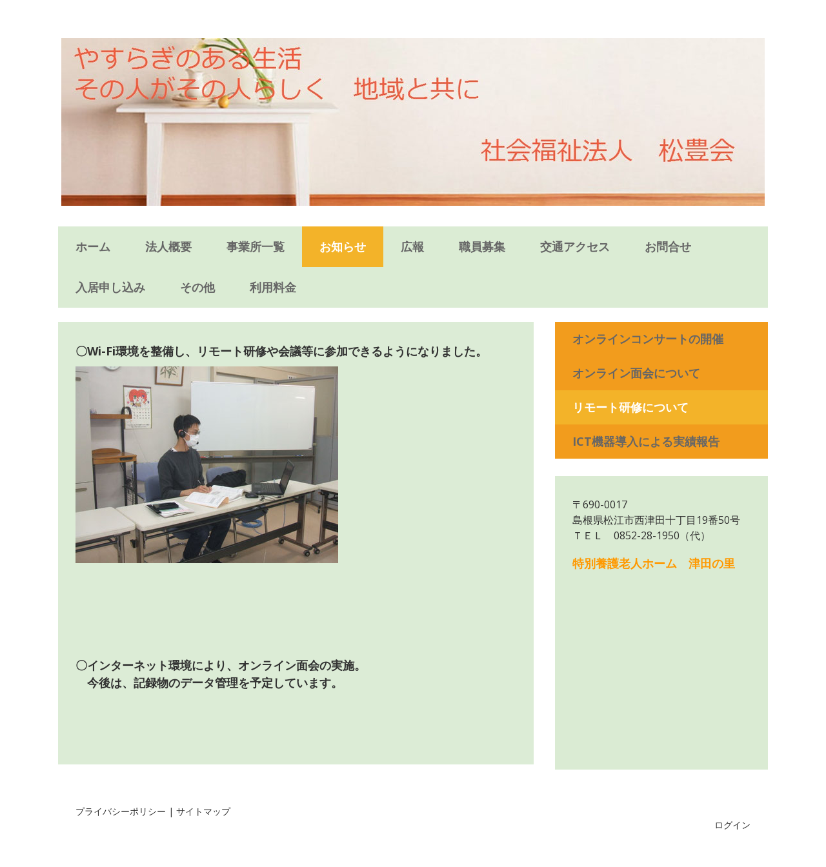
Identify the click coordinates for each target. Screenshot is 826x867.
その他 (197, 287)
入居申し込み (110, 287)
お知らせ (342, 246)
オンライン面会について (636, 373)
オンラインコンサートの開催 (647, 338)
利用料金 (273, 287)
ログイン (732, 825)
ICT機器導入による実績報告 (646, 441)
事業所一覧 (256, 246)
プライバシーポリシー (121, 811)
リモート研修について (630, 407)
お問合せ (668, 246)
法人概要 (168, 246)
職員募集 (482, 246)
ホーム (93, 246)
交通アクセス (575, 246)
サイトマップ (203, 811)
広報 (412, 246)
